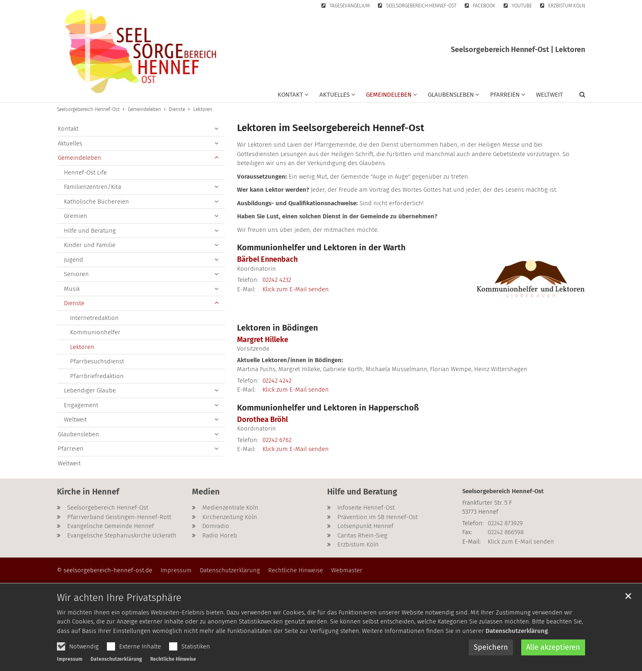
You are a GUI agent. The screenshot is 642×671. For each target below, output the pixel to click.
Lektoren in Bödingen (277, 328)
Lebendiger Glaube (90, 390)
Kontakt (68, 128)
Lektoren (202, 109)
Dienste (177, 109)
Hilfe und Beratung (90, 230)
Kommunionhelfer (95, 332)
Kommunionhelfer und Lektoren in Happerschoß (328, 408)
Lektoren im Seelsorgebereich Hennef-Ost (330, 128)
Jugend (73, 259)
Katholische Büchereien (96, 201)
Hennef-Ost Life (85, 172)
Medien (206, 491)
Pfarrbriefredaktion (97, 376)
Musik (72, 288)
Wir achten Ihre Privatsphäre (119, 621)
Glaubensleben (78, 434)
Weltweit (549, 94)
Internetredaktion (94, 318)
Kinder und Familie (89, 245)
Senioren (76, 274)
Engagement (81, 405)
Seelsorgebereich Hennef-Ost (88, 109)
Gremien (75, 216)
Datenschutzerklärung (517, 654)
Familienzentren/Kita (92, 186)
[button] (293, 96)
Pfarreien (71, 448)
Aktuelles (70, 143)
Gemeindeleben (144, 109)
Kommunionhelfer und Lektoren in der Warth (321, 247)
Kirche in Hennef (88, 491)
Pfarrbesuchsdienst (97, 361)
